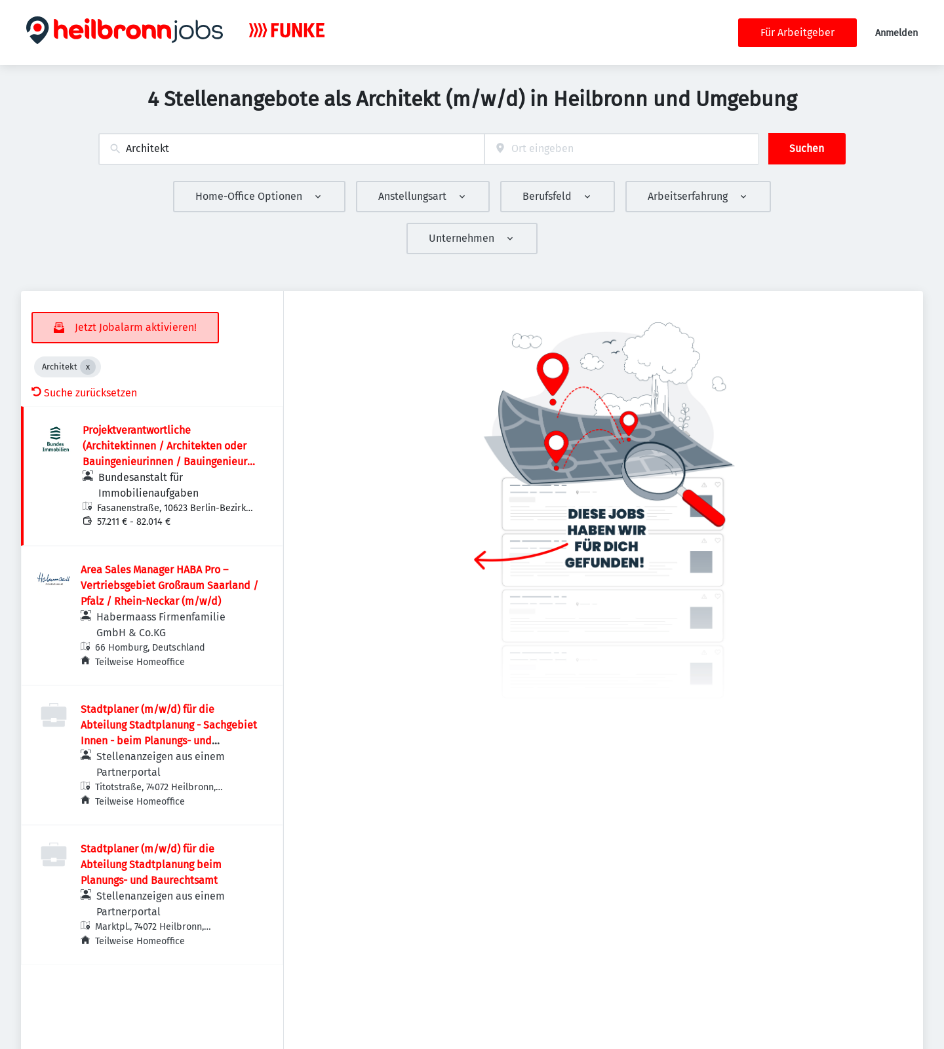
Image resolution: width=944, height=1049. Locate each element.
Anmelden (896, 33)
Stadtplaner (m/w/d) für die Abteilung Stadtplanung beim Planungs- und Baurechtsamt (151, 865)
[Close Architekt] (88, 367)
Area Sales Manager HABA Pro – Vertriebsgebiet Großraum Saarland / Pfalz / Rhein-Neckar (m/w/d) (169, 585)
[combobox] (291, 149)
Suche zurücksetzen (84, 393)
